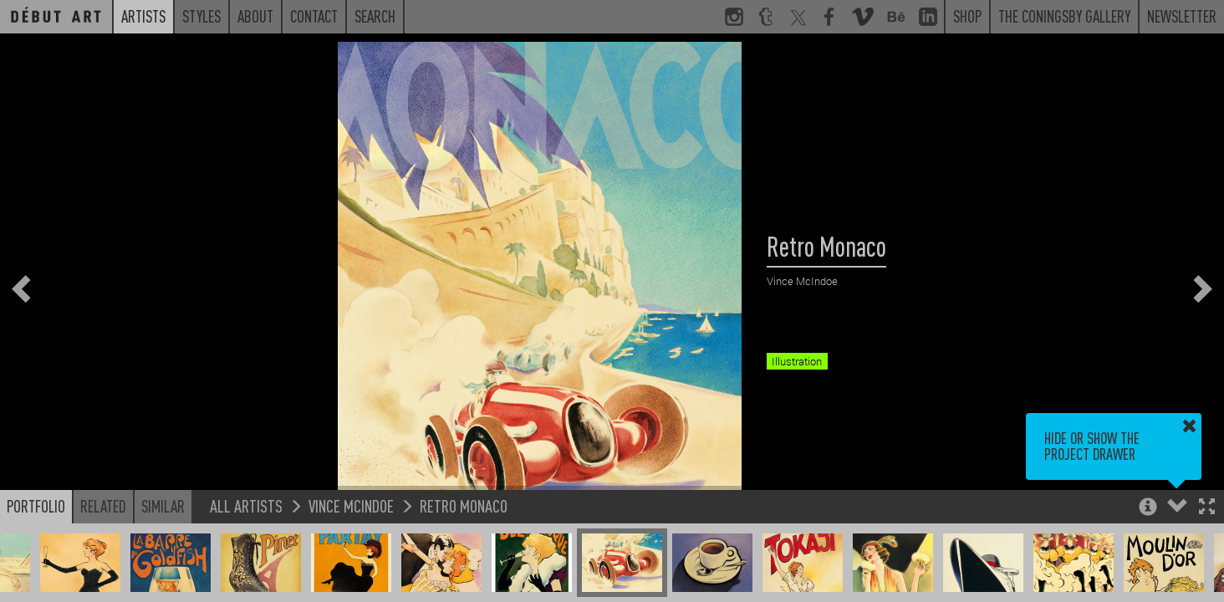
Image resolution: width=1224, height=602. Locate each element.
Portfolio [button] (36, 506)
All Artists (246, 505)
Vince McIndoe (351, 505)
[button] (1207, 508)
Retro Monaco (463, 505)
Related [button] (103, 506)
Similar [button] (163, 506)
